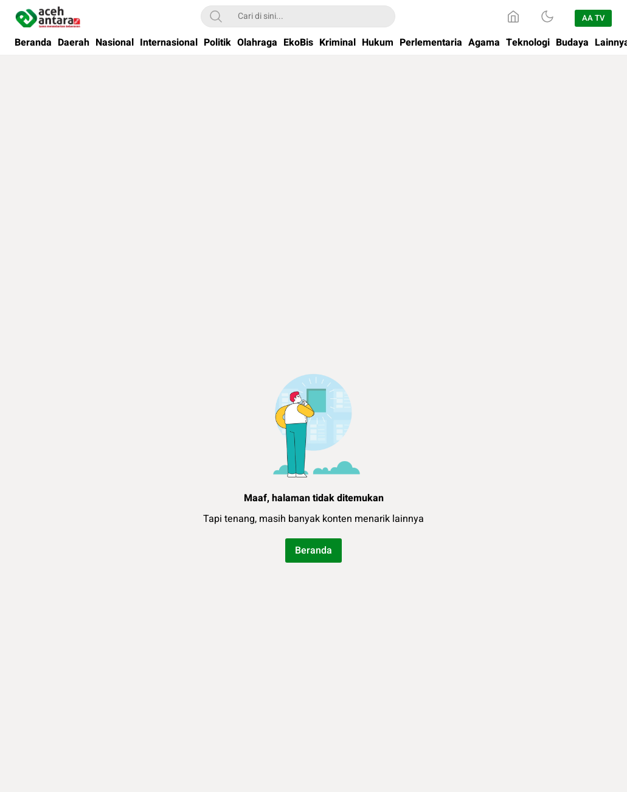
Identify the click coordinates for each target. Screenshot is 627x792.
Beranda (313, 550)
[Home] (513, 16)
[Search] (215, 16)
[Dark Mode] (547, 16)
